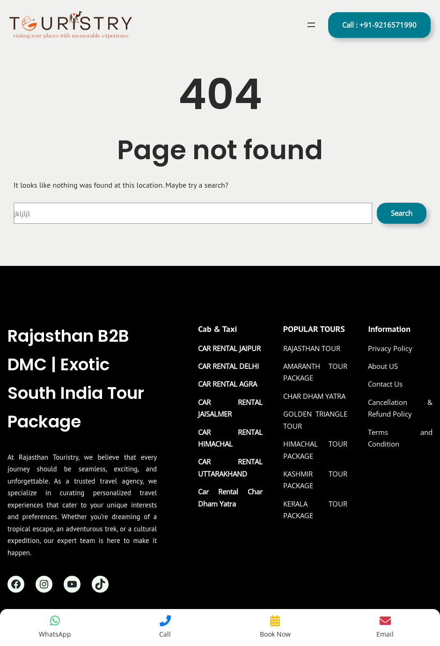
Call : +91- (379, 24)
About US (383, 366)
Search (401, 213)
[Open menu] (311, 24)
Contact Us (385, 384)
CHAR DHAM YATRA (314, 396)
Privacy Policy (390, 348)
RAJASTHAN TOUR (311, 348)
